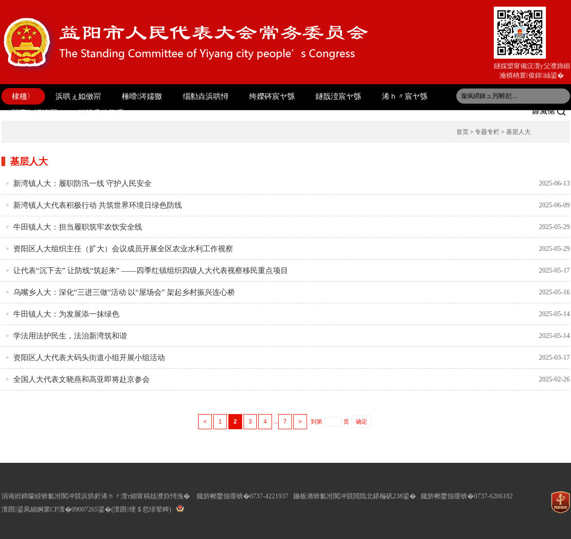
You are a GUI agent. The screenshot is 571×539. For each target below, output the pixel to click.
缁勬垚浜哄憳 (205, 96)
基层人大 (518, 131)
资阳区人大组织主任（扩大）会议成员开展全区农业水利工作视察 (123, 249)
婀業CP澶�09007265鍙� (74, 509)
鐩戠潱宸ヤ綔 (338, 96)
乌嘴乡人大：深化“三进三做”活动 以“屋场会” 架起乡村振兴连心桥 (124, 292)
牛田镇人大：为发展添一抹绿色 (66, 314)
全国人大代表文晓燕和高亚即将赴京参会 (81, 379)
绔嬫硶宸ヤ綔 (272, 96)
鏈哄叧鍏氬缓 (101, 113)
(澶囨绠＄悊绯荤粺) (141, 509)
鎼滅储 (548, 111)
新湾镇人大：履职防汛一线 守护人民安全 (82, 183)
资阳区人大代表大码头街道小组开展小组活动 (89, 357)
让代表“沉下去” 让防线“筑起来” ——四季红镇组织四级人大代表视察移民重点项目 (150, 270)
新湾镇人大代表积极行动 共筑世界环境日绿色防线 (97, 205)
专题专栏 (487, 131)
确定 (361, 421)
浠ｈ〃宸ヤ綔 (404, 96)
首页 (462, 131)
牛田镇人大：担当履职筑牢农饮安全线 (77, 227)
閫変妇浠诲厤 (34, 113)
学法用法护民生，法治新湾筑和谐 (70, 336)
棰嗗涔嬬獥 (142, 96)
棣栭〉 (23, 96)
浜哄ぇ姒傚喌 (78, 96)
